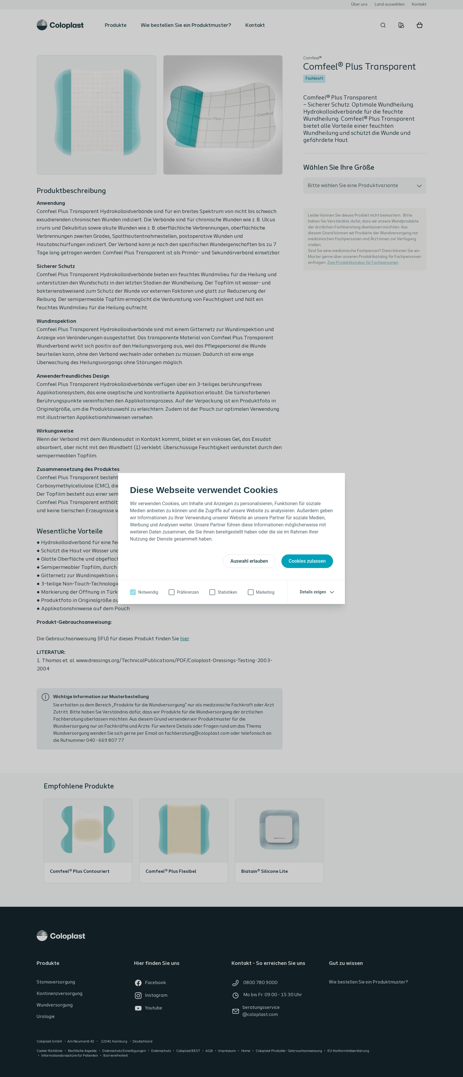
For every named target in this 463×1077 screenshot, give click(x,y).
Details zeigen (313, 592)
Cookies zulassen (307, 561)
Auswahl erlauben (249, 561)
